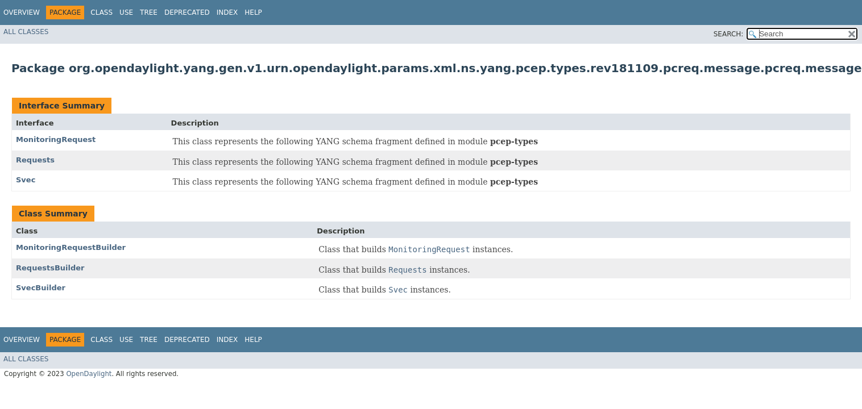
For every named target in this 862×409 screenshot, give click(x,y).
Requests (35, 160)
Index (227, 12)
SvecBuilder (40, 287)
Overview (21, 12)
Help (253, 12)
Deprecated (187, 12)
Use (126, 12)
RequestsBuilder (50, 268)
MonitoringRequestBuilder (71, 247)
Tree (149, 12)
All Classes (25, 32)
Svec (25, 180)
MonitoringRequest (56, 139)
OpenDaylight (88, 374)
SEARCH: (729, 34)
